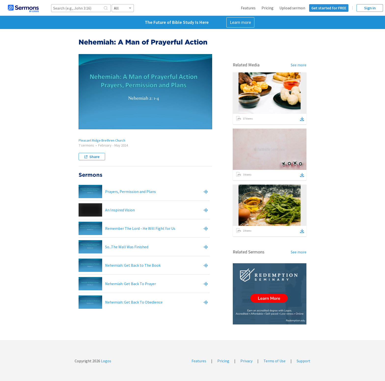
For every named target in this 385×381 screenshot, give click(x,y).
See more (298, 64)
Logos (105, 360)
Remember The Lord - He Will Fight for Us (140, 228)
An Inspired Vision (120, 209)
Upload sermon (292, 7)
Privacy (246, 360)
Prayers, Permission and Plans (130, 191)
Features (248, 7)
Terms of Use (274, 360)
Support (303, 360)
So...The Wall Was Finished (126, 246)
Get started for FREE (328, 7)
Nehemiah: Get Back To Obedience (134, 302)
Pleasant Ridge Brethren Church (102, 140)
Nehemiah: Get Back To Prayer (130, 283)
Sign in (370, 7)
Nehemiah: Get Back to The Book (133, 265)
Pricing (267, 7)
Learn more (240, 22)
